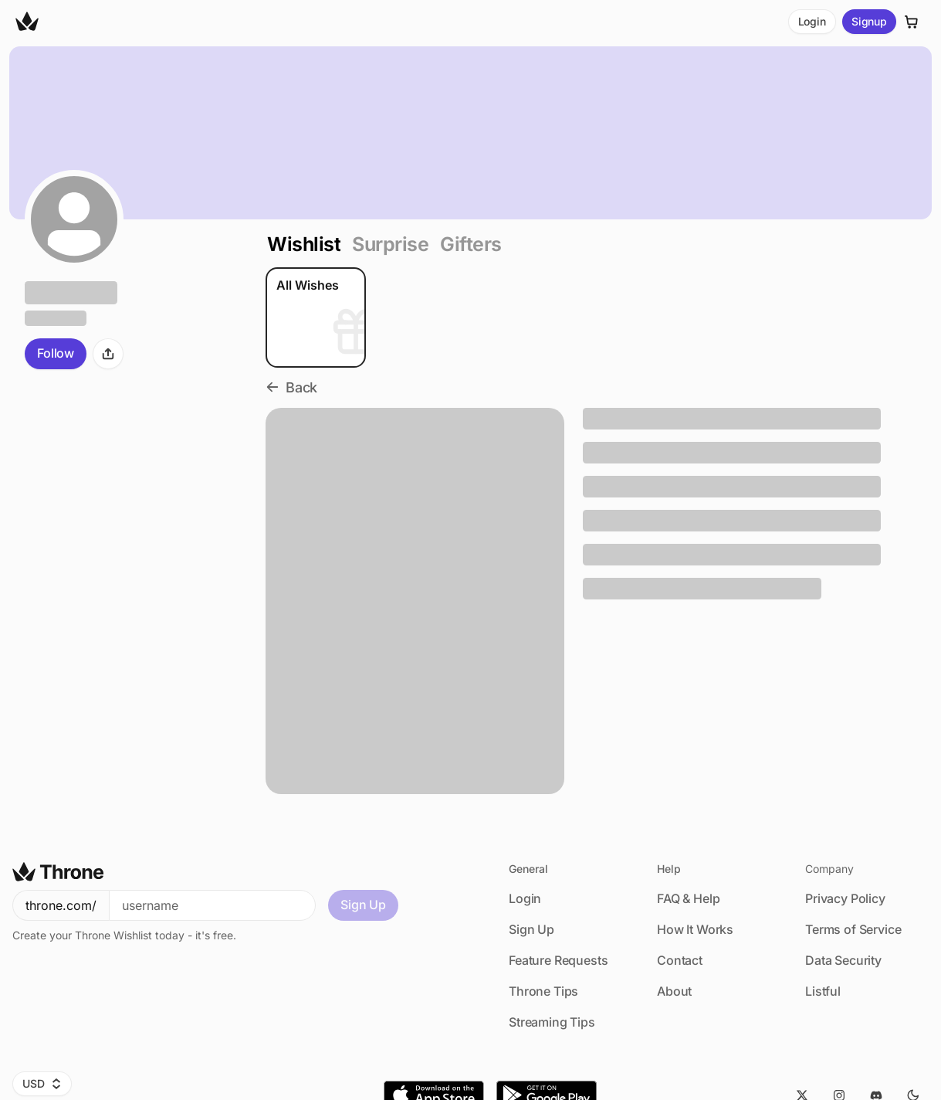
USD (42, 1083)
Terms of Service (853, 929)
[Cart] (911, 22)
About (674, 991)
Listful (823, 991)
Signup (869, 21)
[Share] (108, 353)
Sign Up (363, 904)
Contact (679, 960)
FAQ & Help (688, 898)
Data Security (843, 960)
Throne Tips (543, 991)
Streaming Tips (552, 1022)
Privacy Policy (845, 898)
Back (291, 387)
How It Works (695, 929)
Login (812, 21)
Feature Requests (558, 960)
